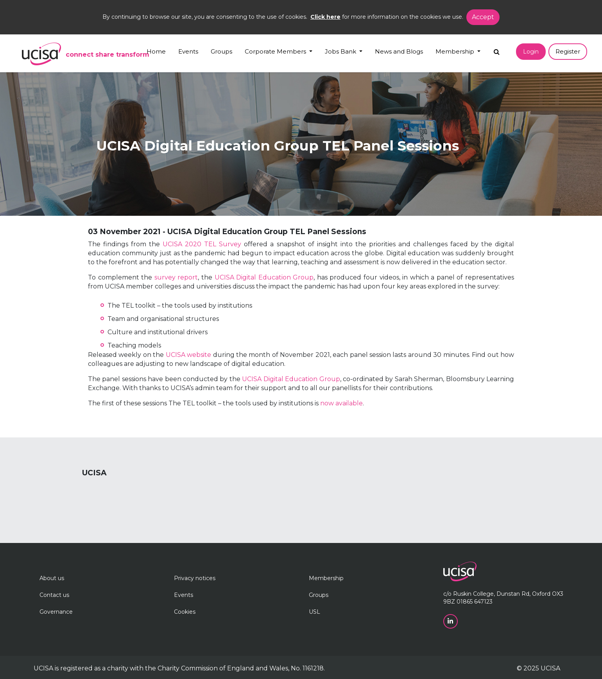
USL (314, 611)
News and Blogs (399, 51)
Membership (326, 578)
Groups (221, 51)
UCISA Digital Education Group (264, 277)
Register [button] (567, 51)
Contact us (54, 594)
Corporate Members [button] (276, 51)
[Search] (497, 50)
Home (156, 51)
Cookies (184, 611)
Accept (483, 17)
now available (341, 403)
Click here (325, 16)
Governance (56, 611)
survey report (176, 277)
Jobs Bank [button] (341, 51)
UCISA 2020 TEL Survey (202, 244)
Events (188, 51)
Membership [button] (455, 51)
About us (51, 578)
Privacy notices (194, 578)
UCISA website (188, 354)
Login (531, 51)
